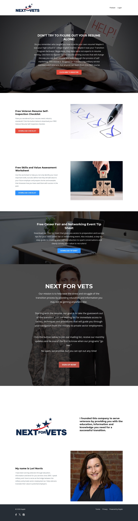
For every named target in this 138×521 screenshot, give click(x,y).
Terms (97, 509)
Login (120, 8)
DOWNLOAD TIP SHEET (69, 251)
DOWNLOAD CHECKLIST (27, 131)
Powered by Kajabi (116, 509)
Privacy (105, 509)
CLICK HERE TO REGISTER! (69, 72)
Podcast (112, 8)
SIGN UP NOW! (69, 364)
